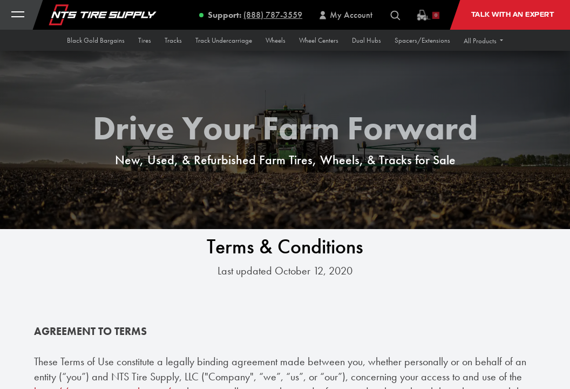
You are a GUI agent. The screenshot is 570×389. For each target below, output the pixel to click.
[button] (483, 40)
